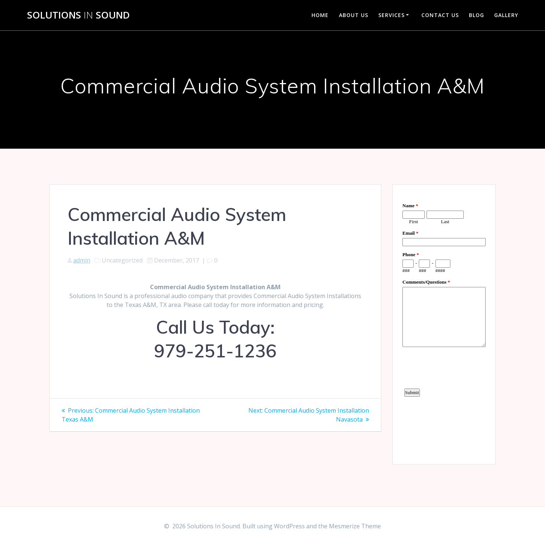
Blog (476, 15)
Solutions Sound (78, 15)
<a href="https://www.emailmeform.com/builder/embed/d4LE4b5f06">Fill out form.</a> (444, 323)
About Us (353, 15)
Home (320, 15)
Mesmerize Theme (355, 526)
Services (391, 15)
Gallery (506, 15)
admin (81, 260)
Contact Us (440, 15)
